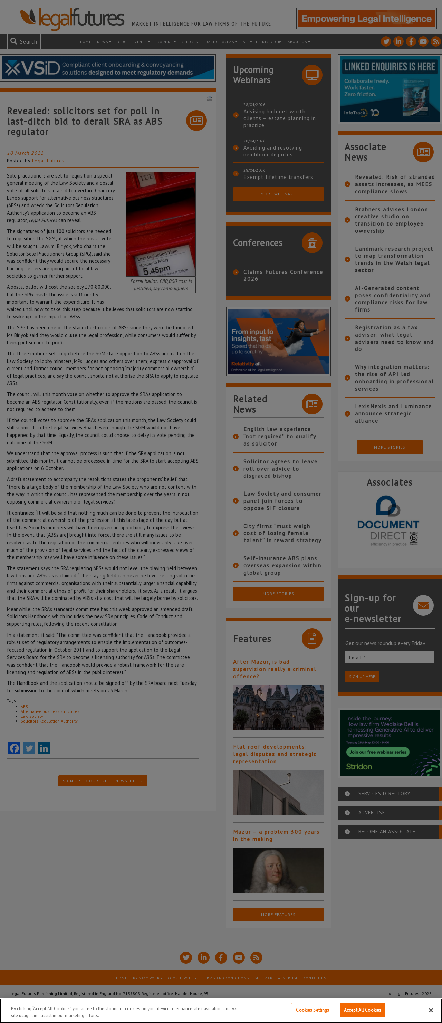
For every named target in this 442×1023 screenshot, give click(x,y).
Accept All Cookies (362, 1010)
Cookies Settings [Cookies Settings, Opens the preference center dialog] (312, 1010)
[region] (221, 1010)
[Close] (431, 1010)
